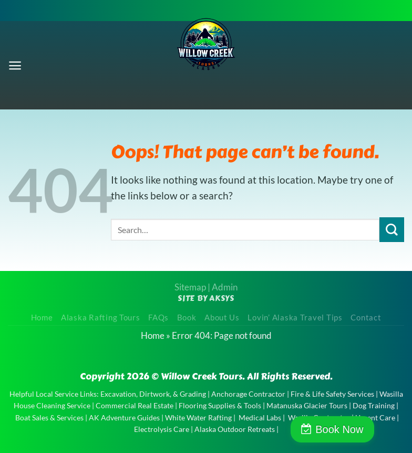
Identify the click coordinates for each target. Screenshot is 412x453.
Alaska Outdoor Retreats (234, 429)
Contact (366, 317)
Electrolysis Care (161, 429)
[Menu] (15, 65)
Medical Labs (260, 417)
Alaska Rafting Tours (100, 317)
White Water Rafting (198, 417)
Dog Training (374, 405)
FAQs (158, 317)
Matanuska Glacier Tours (306, 405)
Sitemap (190, 287)
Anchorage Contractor (248, 393)
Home (42, 317)
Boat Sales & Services (49, 417)
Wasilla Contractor (319, 417)
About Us (222, 317)
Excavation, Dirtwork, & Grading (153, 393)
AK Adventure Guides (124, 417)
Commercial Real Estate (134, 405)
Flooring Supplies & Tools (220, 405)
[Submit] (391, 229)
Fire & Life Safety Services (332, 393)
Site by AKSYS (206, 298)
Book (187, 317)
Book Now (366, 429)
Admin (225, 287)
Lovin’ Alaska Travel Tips (295, 317)
